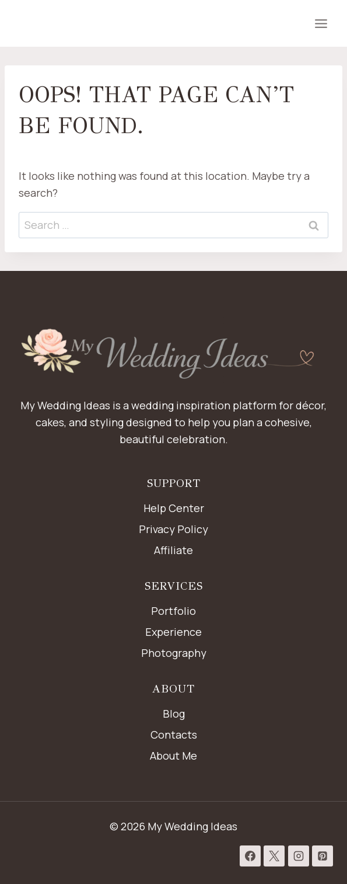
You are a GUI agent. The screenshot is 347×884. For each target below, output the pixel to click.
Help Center (173, 508)
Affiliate (173, 550)
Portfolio (173, 611)
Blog (174, 713)
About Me (173, 756)
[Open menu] (321, 23)
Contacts (173, 735)
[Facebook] (250, 855)
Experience (173, 632)
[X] (274, 855)
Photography (173, 653)
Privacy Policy (173, 529)
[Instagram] (298, 855)
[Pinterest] (322, 855)
